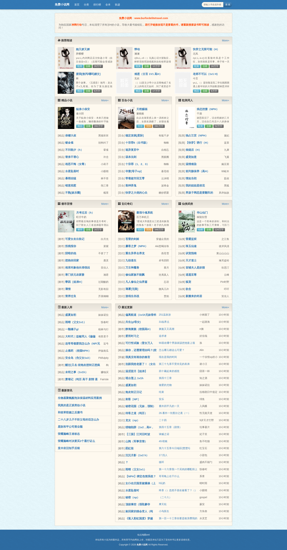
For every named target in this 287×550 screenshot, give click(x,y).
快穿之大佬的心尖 (136, 192)
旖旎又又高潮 (166, 328)
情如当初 (191, 178)
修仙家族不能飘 (135, 274)
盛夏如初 (70, 314)
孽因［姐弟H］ (74, 281)
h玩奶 (162, 483)
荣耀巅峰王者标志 (69, 433)
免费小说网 (62, 4)
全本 (108, 4)
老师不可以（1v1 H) (205, 73)
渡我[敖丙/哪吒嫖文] (88, 73)
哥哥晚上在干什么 (169, 476)
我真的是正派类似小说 (71, 405)
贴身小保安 (83, 109)
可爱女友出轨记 (74, 238)
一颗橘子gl (72, 329)
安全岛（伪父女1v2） (78, 357)
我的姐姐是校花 (195, 185)
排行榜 (97, 4)
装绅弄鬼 (130, 185)
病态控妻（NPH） (208, 109)
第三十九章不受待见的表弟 (174, 363)
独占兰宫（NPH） (197, 135)
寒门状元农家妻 (74, 274)
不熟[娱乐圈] (73, 192)
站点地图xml (143, 535)
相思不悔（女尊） (76, 164)
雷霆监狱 (191, 238)
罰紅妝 (129, 448)
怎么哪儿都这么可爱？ (171, 350)
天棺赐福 (141, 109)
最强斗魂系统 (144, 212)
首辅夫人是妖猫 (195, 267)
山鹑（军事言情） (136, 441)
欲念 (188, 288)
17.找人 (163, 455)
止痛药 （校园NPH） (78, 350)
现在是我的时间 (168, 356)
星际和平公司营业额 (70, 426)
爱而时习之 (132, 336)
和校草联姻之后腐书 (70, 412)
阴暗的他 (70, 253)
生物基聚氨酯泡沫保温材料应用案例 (80, 397)
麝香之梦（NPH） (136, 246)
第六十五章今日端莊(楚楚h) (174, 448)
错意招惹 (70, 185)
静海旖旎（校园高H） (138, 329)
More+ (225, 40)
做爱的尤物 (165, 385)
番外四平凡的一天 (169, 406)
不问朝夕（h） (74, 149)
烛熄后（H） (193, 149)
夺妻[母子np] (133, 171)
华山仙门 (202, 212)
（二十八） (165, 497)
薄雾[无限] (131, 288)
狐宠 (188, 281)
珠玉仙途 (191, 246)
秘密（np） (132, 497)
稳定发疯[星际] (134, 135)
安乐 (161, 399)
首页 (76, 4)
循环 (161, 462)
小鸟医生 (164, 511)
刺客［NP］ (132, 399)
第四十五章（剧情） (170, 427)
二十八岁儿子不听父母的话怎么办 (78, 419)
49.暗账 (163, 441)
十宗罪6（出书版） (137, 142)
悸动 (137, 49)
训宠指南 (191, 253)
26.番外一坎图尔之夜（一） (175, 413)
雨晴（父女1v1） (75, 322)
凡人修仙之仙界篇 (136, 281)
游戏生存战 (132, 296)
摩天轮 (163, 504)
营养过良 (70, 296)
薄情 (68, 288)
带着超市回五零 (135, 178)
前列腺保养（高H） (198, 171)
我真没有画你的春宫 (137, 357)
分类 (86, 4)
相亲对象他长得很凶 (77, 267)
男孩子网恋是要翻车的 (199, 192)
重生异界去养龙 (135, 253)
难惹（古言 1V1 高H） (148, 73)
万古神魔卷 (132, 267)
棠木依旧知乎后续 (69, 448)
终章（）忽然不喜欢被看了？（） (178, 490)
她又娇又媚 (83, 49)
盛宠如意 (191, 156)
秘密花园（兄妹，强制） (140, 406)
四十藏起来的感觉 (169, 371)
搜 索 (227, 4)
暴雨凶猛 (70, 178)
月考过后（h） (85, 212)
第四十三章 (165, 378)
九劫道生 (130, 260)
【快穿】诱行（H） (198, 142)
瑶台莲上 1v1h (134, 378)
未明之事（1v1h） (76, 372)
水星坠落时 (72, 171)
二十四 (163, 420)
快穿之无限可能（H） (206, 49)
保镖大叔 (70, 135)
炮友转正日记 (133, 392)
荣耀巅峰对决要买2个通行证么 (76, 440)
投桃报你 (70, 246)
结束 (161, 391)
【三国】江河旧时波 (137, 434)
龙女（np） (132, 420)
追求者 (163, 335)
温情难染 (191, 164)
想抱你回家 (72, 260)
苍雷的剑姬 (132, 238)
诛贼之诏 (164, 434)
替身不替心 (72, 156)
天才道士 (191, 260)
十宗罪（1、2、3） (137, 164)
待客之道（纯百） (136, 413)
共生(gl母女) (133, 321)
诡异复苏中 (132, 149)
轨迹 (117, 4)
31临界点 (164, 321)
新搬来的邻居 (194, 296)
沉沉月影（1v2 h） (137, 455)
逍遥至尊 (191, 274)
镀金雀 (69, 142)
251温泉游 (165, 314)
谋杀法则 (130, 156)
